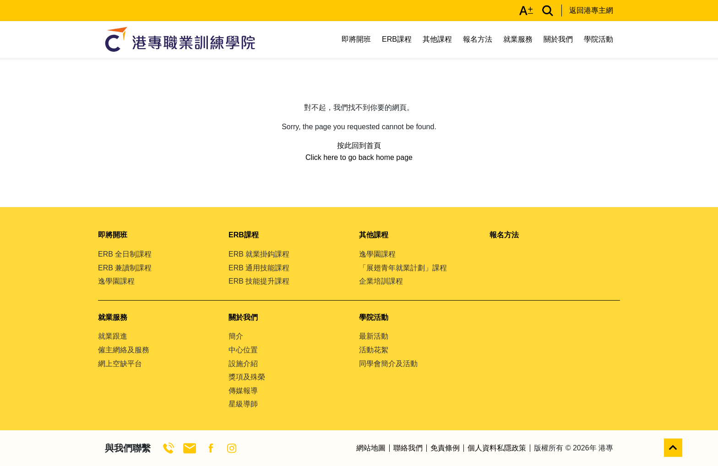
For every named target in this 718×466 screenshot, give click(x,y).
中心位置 (243, 350)
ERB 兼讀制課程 (125, 268)
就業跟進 (112, 336)
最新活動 (373, 336)
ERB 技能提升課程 (258, 281)
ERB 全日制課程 (125, 254)
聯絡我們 (408, 448)
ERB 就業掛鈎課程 (258, 254)
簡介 (235, 336)
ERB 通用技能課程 (258, 268)
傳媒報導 (243, 391)
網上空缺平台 (120, 363)
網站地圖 (371, 448)
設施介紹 (243, 363)
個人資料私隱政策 (497, 448)
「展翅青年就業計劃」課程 (403, 268)
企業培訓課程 (381, 281)
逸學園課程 (116, 281)
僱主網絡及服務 (123, 350)
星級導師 (243, 404)
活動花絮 (373, 350)
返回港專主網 (591, 10)
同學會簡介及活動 (388, 363)
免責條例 (445, 448)
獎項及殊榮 (246, 377)
